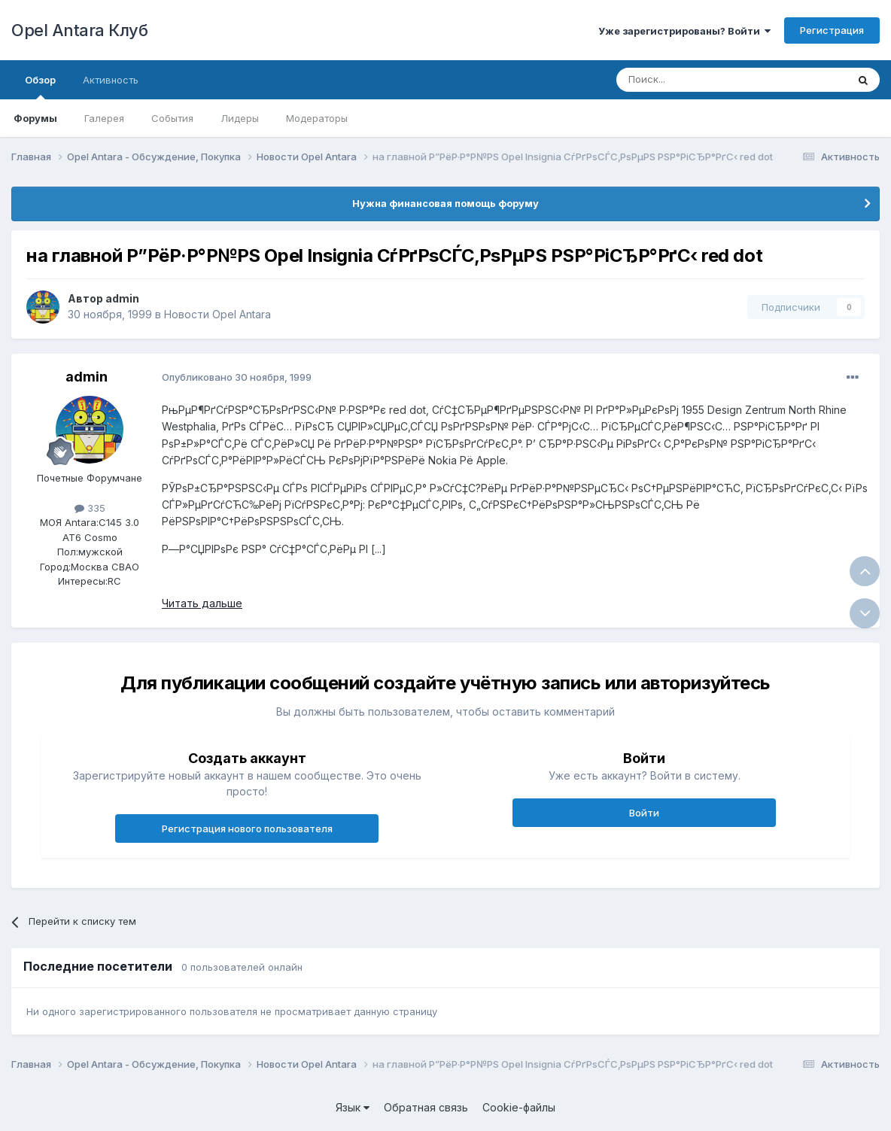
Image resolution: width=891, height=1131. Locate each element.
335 (90, 508)
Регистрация (832, 30)
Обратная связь (426, 1107)
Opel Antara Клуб (79, 30)
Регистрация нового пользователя (247, 828)
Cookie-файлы (518, 1107)
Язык (352, 1107)
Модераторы (317, 118)
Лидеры (239, 118)
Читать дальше (202, 603)
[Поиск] (696, 80)
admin (122, 298)
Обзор (40, 86)
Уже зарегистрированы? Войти (684, 31)
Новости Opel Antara (217, 314)
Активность (110, 80)
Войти (644, 813)
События (172, 118)
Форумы (35, 118)
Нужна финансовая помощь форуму (445, 203)
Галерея (104, 118)
